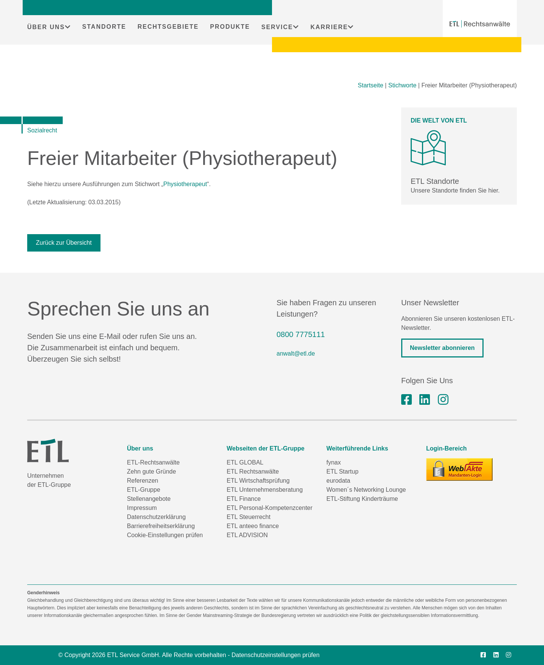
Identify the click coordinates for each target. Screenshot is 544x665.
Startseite (370, 85)
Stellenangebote (149, 499)
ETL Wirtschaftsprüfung (258, 480)
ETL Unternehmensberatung (265, 489)
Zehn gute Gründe (151, 471)
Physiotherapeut (185, 184)
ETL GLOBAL (245, 462)
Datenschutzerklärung (156, 517)
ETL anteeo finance (253, 526)
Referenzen (142, 480)
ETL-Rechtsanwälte (153, 462)
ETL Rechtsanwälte (253, 471)
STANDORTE (104, 26)
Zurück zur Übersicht (64, 242)
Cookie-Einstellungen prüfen (165, 535)
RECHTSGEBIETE (168, 26)
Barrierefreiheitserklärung (161, 526)
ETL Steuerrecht (248, 517)
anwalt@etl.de (296, 353)
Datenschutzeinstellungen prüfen (276, 655)
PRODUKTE (230, 26)
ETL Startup (342, 471)
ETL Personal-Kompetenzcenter (269, 508)
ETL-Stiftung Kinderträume (362, 499)
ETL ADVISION (247, 535)
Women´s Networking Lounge (366, 489)
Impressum (142, 508)
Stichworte (402, 85)
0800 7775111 (301, 334)
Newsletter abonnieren (442, 348)
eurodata (338, 480)
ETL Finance (244, 499)
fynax (333, 462)
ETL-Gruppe (143, 489)
